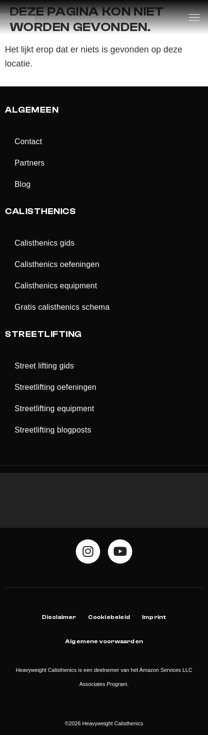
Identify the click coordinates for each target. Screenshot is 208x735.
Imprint (154, 617)
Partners (30, 163)
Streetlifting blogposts (53, 430)
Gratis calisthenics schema (62, 307)
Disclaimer (59, 617)
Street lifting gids (44, 366)
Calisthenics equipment (56, 286)
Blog (23, 184)
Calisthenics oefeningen (57, 264)
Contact (28, 141)
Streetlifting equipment (54, 408)
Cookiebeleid (109, 617)
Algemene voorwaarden (104, 641)
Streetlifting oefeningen (55, 387)
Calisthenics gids (44, 243)
